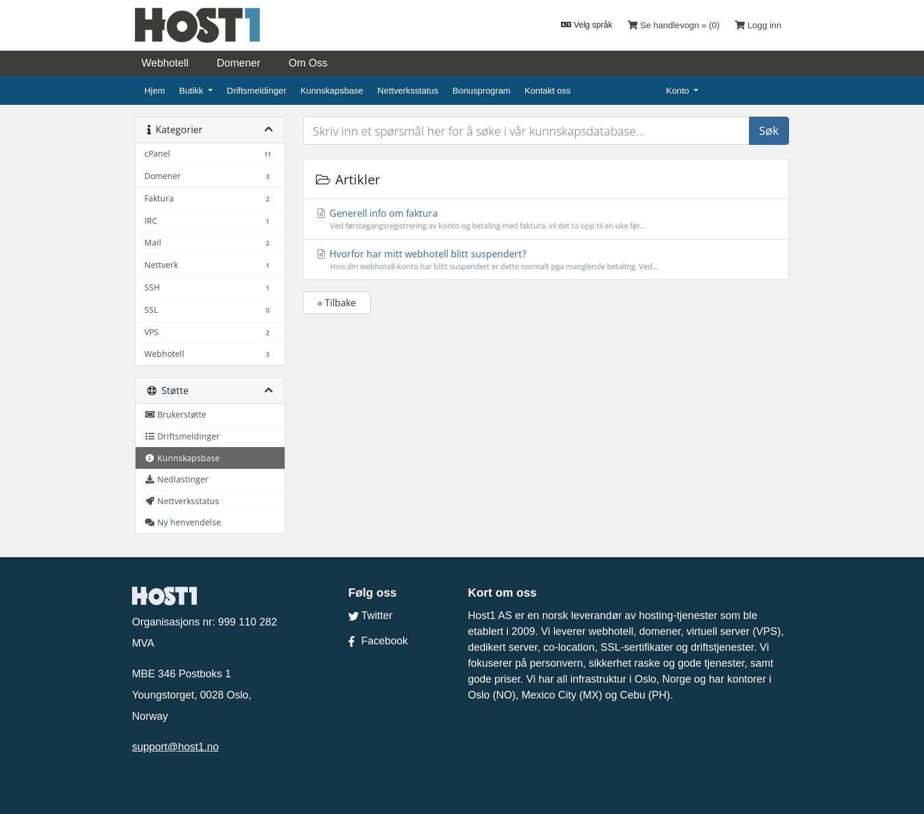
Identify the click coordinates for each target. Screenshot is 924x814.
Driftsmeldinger (256, 90)
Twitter (370, 615)
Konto (678, 90)
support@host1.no (175, 747)
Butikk (192, 90)
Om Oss (308, 63)
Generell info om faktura (546, 219)
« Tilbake (337, 302)
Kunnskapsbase (332, 90)
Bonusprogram (481, 90)
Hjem (154, 90)
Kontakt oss (547, 90)
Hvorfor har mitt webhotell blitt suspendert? (546, 259)
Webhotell (165, 63)
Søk (769, 130)
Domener (238, 63)
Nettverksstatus (407, 90)
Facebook (378, 641)
